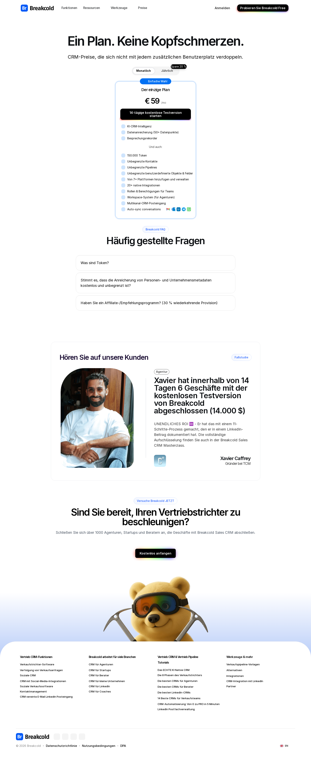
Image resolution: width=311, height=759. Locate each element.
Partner (231, 686)
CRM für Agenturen (101, 664)
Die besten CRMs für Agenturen (177, 680)
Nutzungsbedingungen (98, 746)
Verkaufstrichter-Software (37, 664)
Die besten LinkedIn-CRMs (174, 692)
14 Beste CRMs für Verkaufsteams (179, 698)
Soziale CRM (28, 675)
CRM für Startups (100, 670)
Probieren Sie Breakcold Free (262, 8)
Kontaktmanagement (33, 691)
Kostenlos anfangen (155, 553)
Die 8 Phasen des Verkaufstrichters (180, 675)
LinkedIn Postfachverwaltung (176, 709)
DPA (123, 746)
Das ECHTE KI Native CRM (174, 669)
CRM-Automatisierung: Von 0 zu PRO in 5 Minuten (189, 704)
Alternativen (234, 670)
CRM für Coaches (100, 691)
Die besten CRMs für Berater (176, 686)
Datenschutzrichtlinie (61, 746)
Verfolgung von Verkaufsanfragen (41, 670)
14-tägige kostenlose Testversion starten (155, 114)
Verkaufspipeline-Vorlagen (243, 664)
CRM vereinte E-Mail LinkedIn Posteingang (46, 696)
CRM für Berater (99, 675)
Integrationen (235, 675)
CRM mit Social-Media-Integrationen (43, 681)
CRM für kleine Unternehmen (107, 681)
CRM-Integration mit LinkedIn (244, 681)
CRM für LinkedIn (99, 686)
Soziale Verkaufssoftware (36, 686)
